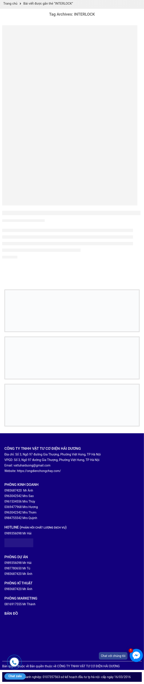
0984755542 (13, 518)
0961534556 (13, 501)
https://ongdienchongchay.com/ (39, 471)
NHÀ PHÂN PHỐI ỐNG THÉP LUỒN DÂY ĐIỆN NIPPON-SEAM (71, 213)
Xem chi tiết (9, 257)
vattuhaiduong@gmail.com (32, 465)
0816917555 (13, 604)
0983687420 (13, 490)
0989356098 (13, 533)
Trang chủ (10, 3)
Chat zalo (15, 676)
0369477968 (13, 507)
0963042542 (13, 496)
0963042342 (13, 512)
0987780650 (13, 568)
